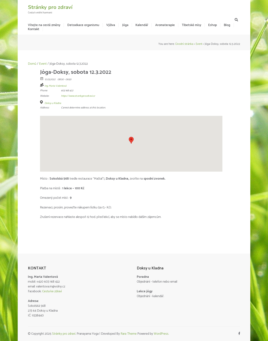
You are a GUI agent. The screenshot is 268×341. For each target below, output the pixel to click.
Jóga (125, 25)
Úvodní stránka (184, 44)
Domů (32, 63)
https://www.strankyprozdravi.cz (78, 96)
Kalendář (141, 25)
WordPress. (161, 333)
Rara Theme (129, 333)
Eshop (212, 25)
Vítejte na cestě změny (44, 25)
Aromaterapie (165, 25)
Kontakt (33, 29)
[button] (131, 140)
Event (199, 44)
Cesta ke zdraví (52, 291)
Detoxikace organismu (83, 25)
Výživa (110, 25)
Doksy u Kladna (52, 103)
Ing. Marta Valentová (55, 86)
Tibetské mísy (191, 25)
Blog (227, 25)
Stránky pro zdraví (50, 7)
